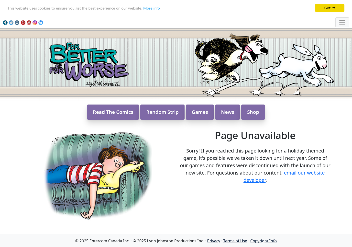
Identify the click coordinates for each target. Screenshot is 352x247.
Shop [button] (253, 112)
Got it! (329, 8)
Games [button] (200, 112)
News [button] (227, 112)
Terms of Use (235, 241)
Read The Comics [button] (113, 112)
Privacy (213, 241)
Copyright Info (263, 241)
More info (151, 8)
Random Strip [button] (162, 112)
